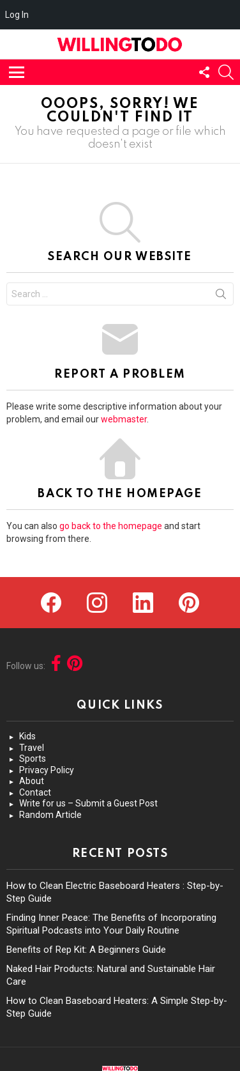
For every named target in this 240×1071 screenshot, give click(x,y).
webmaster (124, 419)
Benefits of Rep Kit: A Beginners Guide (86, 949)
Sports (32, 758)
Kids (27, 736)
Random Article (50, 815)
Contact (35, 792)
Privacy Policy (46, 770)
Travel (31, 748)
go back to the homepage (110, 526)
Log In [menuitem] (17, 15)
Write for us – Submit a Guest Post (88, 803)
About (31, 781)
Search (221, 296)
